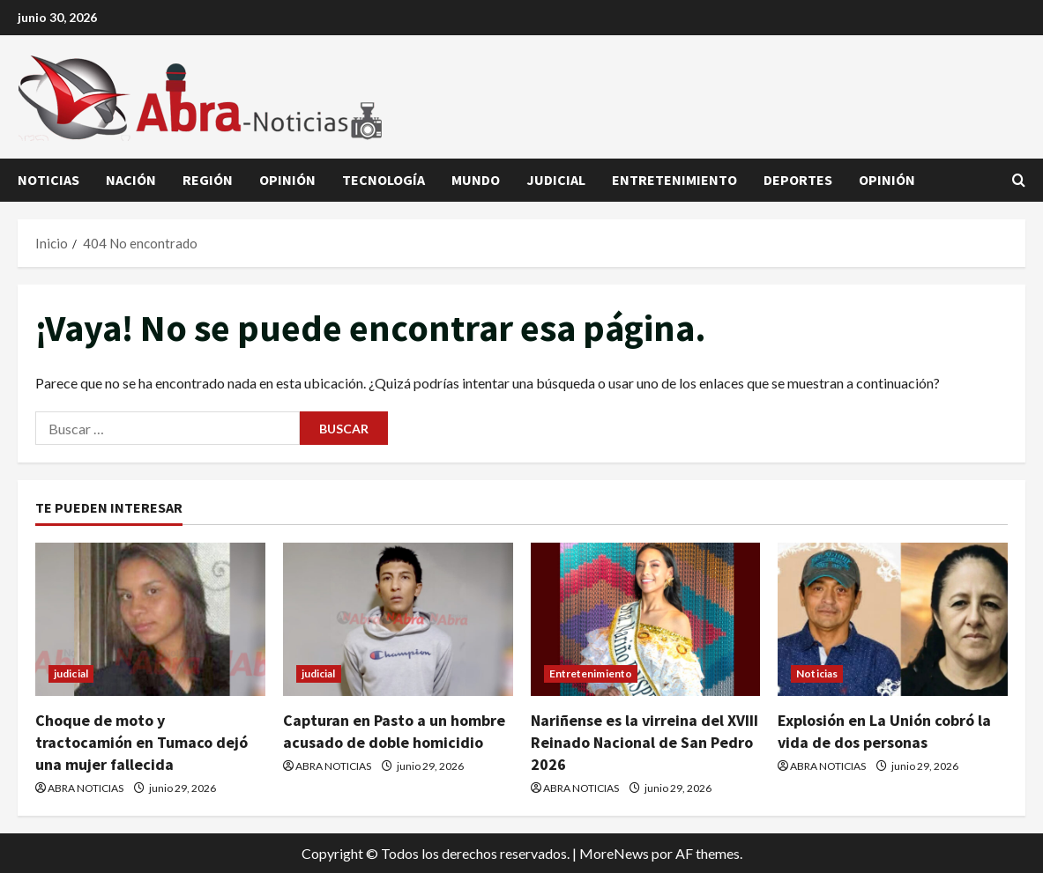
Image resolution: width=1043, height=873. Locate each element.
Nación (131, 180)
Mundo (475, 180)
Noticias (48, 180)
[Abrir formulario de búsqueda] (1018, 180)
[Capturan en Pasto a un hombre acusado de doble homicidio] (398, 619)
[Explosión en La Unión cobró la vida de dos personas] (893, 619)
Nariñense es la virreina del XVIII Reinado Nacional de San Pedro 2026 (644, 742)
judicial (555, 180)
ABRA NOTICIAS (85, 788)
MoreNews (614, 853)
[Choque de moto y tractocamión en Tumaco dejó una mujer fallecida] (150, 619)
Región (208, 180)
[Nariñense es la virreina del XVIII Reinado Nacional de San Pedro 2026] (646, 619)
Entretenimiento (674, 180)
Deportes (798, 180)
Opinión (287, 180)
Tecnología (383, 180)
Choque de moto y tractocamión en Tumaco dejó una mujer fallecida (141, 742)
